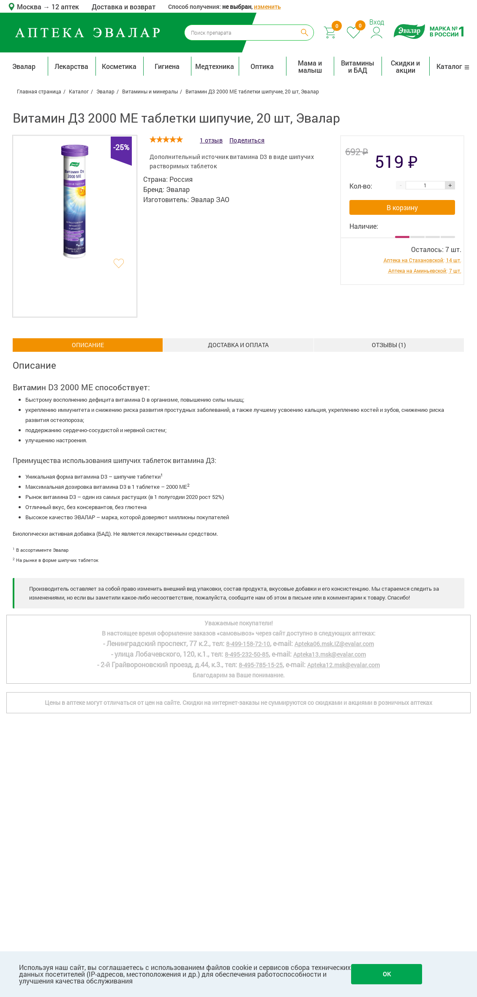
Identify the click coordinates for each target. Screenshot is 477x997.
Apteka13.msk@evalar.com (329, 654)
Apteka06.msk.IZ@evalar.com (334, 644)
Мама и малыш (310, 66)
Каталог (453, 66)
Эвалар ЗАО (210, 199)
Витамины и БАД (357, 66)
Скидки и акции (405, 66)
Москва (30, 6)
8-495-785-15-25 (261, 665)
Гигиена (167, 66)
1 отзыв (211, 140)
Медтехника (214, 66)
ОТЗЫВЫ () (389, 345)
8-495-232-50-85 (247, 654)
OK (387, 974)
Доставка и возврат (123, 6)
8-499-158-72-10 (248, 644)
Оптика (262, 66)
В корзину (402, 207)
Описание (88, 345)
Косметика (119, 66)
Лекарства (71, 66)
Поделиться (246, 140)
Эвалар (23, 66)
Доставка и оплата (238, 345)
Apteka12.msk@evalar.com (343, 665)
